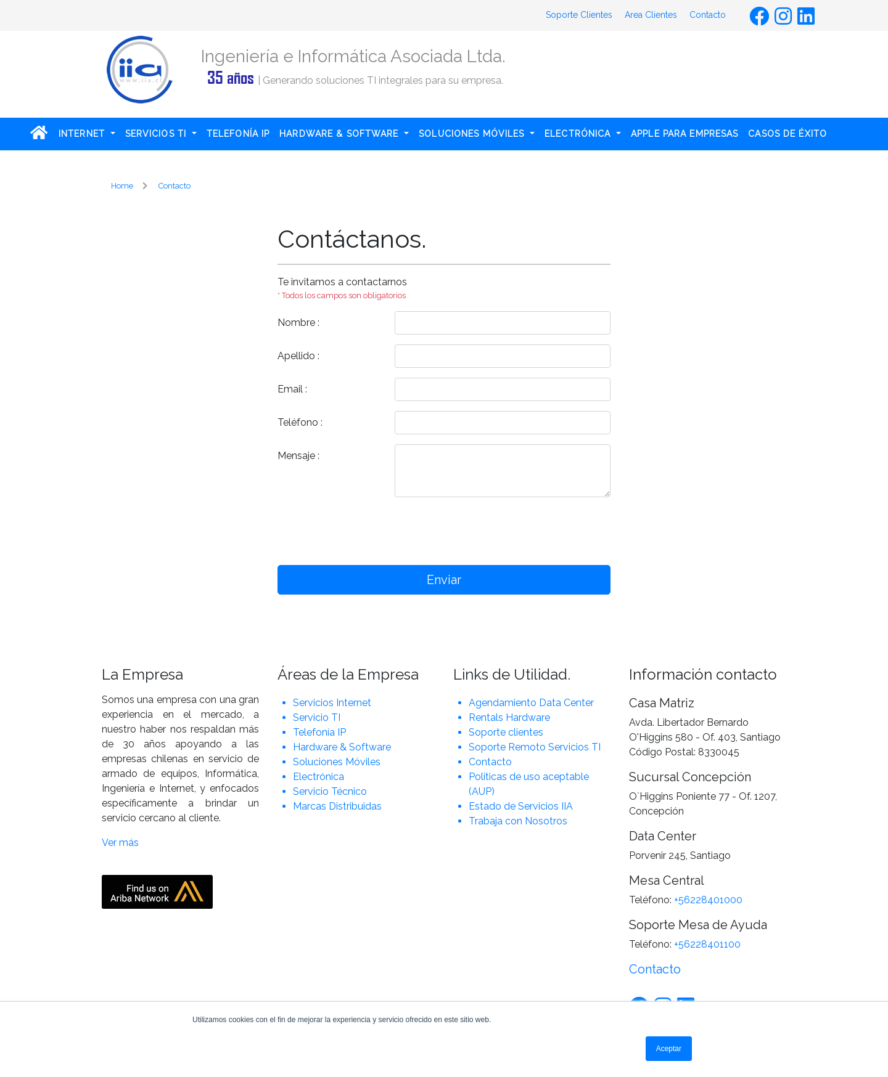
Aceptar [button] (668, 1048)
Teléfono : (300, 422)
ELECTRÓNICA (579, 134)
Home (122, 185)
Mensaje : (298, 455)
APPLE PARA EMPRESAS (684, 134)
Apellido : (298, 356)
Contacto (707, 15)
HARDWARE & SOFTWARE (340, 134)
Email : (292, 389)
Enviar (444, 579)
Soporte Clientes (579, 15)
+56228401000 (708, 900)
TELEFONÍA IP (238, 134)
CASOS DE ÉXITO (787, 134)
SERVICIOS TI (157, 134)
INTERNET (83, 134)
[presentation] (503, 531)
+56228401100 (707, 944)
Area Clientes (651, 15)
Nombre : (298, 322)
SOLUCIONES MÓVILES (473, 134)
